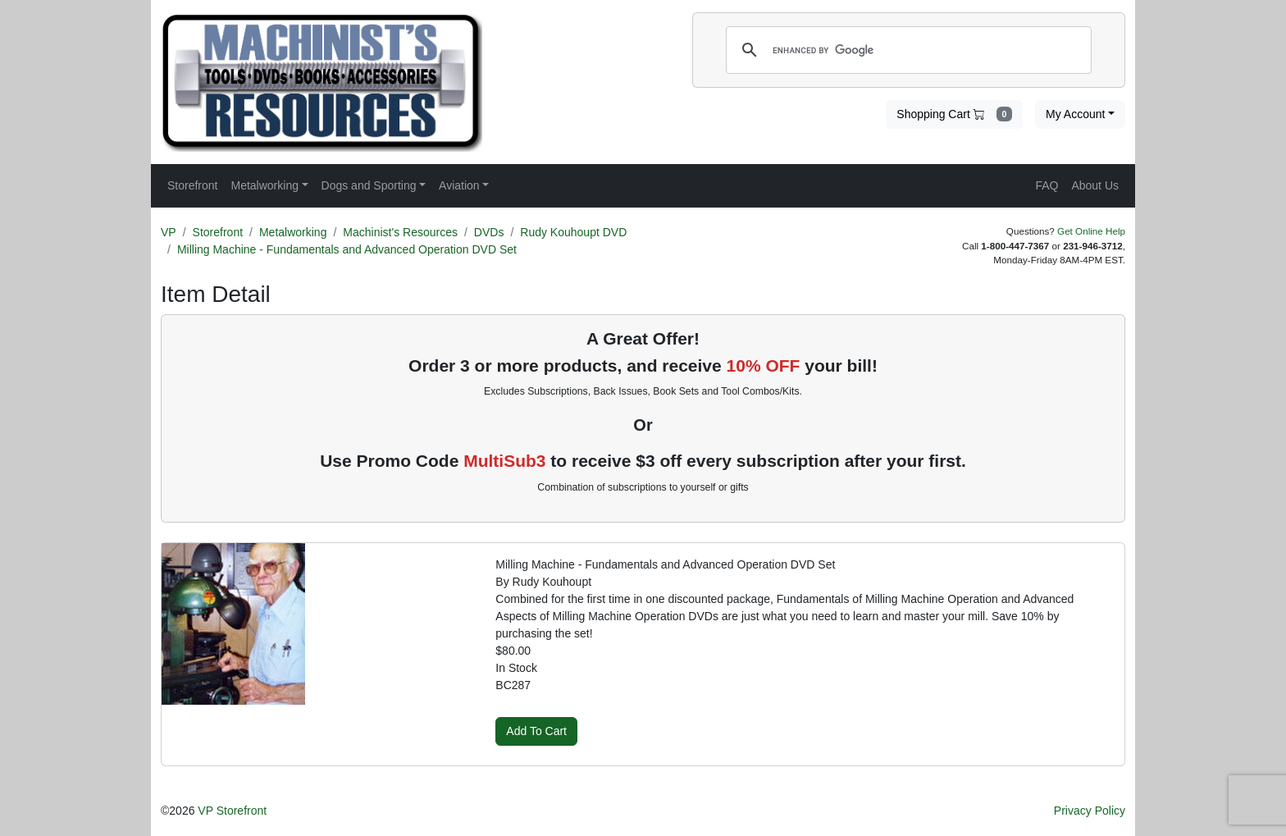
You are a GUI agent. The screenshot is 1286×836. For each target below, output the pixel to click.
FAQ (1046, 185)
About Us (1095, 185)
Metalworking (292, 232)
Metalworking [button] (264, 185)
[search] (906, 50)
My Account (1075, 114)
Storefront (218, 232)
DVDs (489, 232)
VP (168, 232)
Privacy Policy (1089, 810)
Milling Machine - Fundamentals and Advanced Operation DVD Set (347, 249)
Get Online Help (1091, 231)
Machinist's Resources (400, 232)
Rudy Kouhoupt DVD (573, 232)
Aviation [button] (459, 185)
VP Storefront (232, 810)
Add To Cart (536, 731)
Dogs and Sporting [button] (369, 185)
